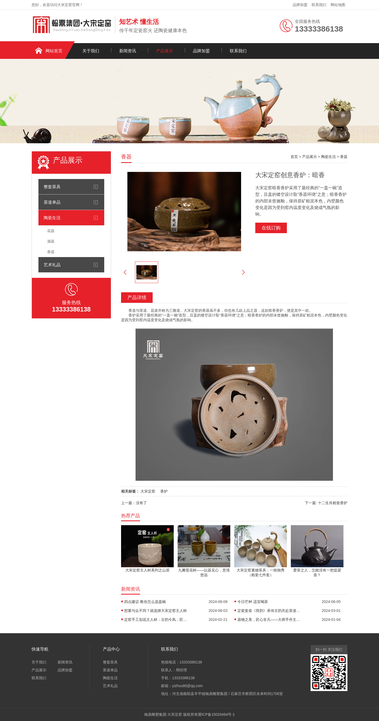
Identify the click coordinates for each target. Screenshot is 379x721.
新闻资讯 (127, 51)
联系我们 (319, 5)
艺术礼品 (52, 264)
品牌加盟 (300, 5)
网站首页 (54, 51)
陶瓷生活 (52, 217)
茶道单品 (52, 202)
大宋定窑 (148, 491)
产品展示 (164, 51)
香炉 (164, 491)
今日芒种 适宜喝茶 (252, 602)
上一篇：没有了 (134, 503)
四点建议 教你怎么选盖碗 (145, 602)
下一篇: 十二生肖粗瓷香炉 (326, 503)
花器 (50, 231)
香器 (50, 252)
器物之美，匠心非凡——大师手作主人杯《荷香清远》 (269, 619)
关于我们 (90, 51)
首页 (294, 157)
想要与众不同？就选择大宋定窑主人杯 (155, 610)
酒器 (50, 241)
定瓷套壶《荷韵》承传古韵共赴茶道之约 (269, 610)
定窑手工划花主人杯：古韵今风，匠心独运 (155, 619)
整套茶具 (52, 186)
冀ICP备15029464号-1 (216, 714)
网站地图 (338, 5)
